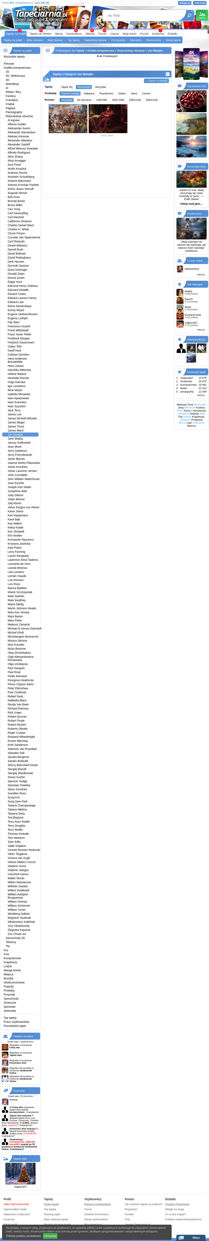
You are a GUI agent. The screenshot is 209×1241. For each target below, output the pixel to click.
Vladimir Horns (17, 866)
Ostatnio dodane (70, 93)
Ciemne (146, 93)
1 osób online (195, 260)
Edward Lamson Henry (22, 298)
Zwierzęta (10, 1010)
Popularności (106, 93)
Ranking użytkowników (97, 1204)
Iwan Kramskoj (17, 402)
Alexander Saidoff (19, 144)
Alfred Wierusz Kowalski (23, 148)
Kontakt (129, 1214)
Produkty (9, 990)
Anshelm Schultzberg (21, 176)
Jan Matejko (15, 434)
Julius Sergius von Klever (23, 507)
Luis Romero (16, 580)
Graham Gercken (18, 354)
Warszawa (200, 404)
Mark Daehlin (16, 596)
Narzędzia (136, 40)
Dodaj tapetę (173, 40)
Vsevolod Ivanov (18, 874)
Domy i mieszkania (195, 410)
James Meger (16, 422)
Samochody (11, 998)
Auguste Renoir (17, 193)
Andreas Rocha (17, 172)
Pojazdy (9, 986)
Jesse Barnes (16, 458)
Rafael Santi (15, 696)
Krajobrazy (10, 962)
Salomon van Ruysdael (22, 748)
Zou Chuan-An (17, 934)
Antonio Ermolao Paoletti (23, 184)
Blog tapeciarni (93, 1224)
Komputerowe (12, 958)
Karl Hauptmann (18, 515)
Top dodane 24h (196, 86)
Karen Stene (15, 511)
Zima (190, 404)
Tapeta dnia (20, 1158)
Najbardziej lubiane (95, 40)
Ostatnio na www (23, 1036)
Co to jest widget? (175, 1214)
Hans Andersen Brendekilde (17, 360)
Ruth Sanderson (18, 744)
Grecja (187, 416)
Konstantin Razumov (21, 539)
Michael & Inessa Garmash (25, 628)
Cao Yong (14, 209)
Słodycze (185, 419)
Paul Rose (14, 672)
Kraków (200, 407)
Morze (182, 422)
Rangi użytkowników (96, 1219)
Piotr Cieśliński (17, 692)
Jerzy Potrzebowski (20, 454)
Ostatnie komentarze (96, 1214)
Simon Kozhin (16, 777)
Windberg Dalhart (19, 913)
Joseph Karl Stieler (20, 487)
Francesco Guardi (19, 326)
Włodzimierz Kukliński (21, 921)
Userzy (114, 33)
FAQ (127, 1219)
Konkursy (158, 33)
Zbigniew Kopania (19, 930)
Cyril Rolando (16, 241)
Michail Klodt (16, 632)
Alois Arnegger (17, 160)
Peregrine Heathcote (21, 680)
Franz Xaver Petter (20, 334)
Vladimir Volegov (18, 870)
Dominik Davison (18, 265)
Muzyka (8, 978)
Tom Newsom (16, 837)
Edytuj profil (10, 1224)
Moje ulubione (35, 40)
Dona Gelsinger (17, 269)
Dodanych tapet (196, 372)
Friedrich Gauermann (21, 342)
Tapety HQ (67, 87)
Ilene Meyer (15, 390)
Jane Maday (15, 438)
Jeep (181, 407)
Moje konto (129, 33)
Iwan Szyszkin (17, 406)
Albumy (90, 33)
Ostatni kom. (194, 213)
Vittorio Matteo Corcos (22, 862)
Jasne (134, 93)
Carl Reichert (16, 217)
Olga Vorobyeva (18, 664)
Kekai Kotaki (15, 527)
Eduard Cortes (17, 294)
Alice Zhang (15, 156)
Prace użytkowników (16, 1021)
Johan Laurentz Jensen (22, 471)
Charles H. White (18, 229)
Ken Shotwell (16, 531)
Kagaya (10, 108)
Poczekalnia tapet (15, 1025)
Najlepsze (89, 93)
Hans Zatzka (16, 365)
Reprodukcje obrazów (19, 116)
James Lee (14, 414)
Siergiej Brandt (17, 769)
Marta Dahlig (16, 604)
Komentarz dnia (196, 166)
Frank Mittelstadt (18, 330)
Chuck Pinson (16, 233)
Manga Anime (12, 970)
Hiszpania (183, 413)
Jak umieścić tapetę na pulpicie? (144, 1204)
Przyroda (9, 994)
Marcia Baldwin (17, 588)
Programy (197, 419)
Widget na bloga (174, 1209)
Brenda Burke (16, 201)
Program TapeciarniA (177, 1204)
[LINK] (31, 1131)
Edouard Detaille (18, 290)
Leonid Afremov (17, 567)
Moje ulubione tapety (56, 1219)
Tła (7, 946)
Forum (102, 33)
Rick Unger (15, 712)
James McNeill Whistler (22, 418)
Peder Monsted (17, 676)
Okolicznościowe (14, 982)
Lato (189, 422)
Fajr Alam (14, 322)
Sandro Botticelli (18, 761)
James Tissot (16, 426)
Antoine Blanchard (19, 180)
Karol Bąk (14, 519)
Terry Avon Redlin (19, 821)
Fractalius (12, 100)
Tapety (80, 50)
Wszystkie (100, 87)
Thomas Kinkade (18, 833)
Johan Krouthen (18, 466)
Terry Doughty (16, 825)
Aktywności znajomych (17, 1214)
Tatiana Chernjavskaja (22, 805)
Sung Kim (14, 797)
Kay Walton (15, 523)
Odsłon (122, 93)
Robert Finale (16, 720)
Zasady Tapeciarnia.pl (137, 1224)
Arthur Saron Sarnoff (21, 189)
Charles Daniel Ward (21, 225)
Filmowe (9, 63)
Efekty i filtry (13, 92)
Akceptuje (50, 1235)
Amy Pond (14, 164)
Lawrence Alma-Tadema (23, 559)
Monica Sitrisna (17, 640)
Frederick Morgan (19, 338)
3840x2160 (152, 100)
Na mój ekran (84, 100)
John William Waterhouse (24, 479)
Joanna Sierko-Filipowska (24, 462)
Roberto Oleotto (18, 728)
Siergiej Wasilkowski (20, 773)
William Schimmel (19, 905)
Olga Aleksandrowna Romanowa (21, 658)
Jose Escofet (16, 483)
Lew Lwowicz (16, 572)
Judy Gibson (15, 495)
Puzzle (144, 33)
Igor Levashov (16, 386)
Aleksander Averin (19, 128)
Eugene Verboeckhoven (23, 314)
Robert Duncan (17, 716)
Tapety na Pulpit (16, 33)
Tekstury (11, 942)
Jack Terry (14, 410)
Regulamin (131, 1209)
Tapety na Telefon (40, 33)
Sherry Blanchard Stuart (23, 765)
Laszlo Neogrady (18, 555)
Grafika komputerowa (17, 67)
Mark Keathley (17, 600)
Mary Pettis (15, 620)
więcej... (202, 274)
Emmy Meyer (16, 310)
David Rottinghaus (19, 257)
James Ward (15, 430)
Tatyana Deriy (16, 813)
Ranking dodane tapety (57, 1224)
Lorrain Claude (17, 576)
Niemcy (191, 425)
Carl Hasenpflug (18, 213)
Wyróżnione (84, 87)
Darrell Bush (15, 249)
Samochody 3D (15, 938)
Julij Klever (14, 503)
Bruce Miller (15, 205)
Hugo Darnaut (16, 382)
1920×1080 (118, 100)
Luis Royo (14, 584)
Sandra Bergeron (18, 757)
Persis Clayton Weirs (21, 684)
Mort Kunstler (16, 644)
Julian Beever (16, 499)
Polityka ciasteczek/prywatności (183, 1219)
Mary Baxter (15, 616)
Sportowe (10, 1006)
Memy (59, 33)
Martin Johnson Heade (22, 608)
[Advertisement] (107, 166)
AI (7, 87)
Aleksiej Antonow (18, 136)
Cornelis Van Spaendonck (24, 237)
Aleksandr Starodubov (22, 132)
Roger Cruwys (17, 732)
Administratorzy (196, 339)
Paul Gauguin (16, 668)
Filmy (180, 410)
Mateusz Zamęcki (19, 624)
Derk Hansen (16, 261)
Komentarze (74, 33)
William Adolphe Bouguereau (18, 896)
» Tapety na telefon (156, 80)
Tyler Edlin (14, 841)
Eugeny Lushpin (18, 318)
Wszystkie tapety (14, 56)
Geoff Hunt (14, 350)
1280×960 (101, 100)
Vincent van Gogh (19, 858)
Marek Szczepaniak (20, 592)
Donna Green (16, 277)
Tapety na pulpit (13, 40)
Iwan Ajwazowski (18, 398)
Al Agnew (13, 120)
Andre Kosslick (17, 168)
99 (104, 30)
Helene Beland (17, 374)
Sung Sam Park (17, 801)
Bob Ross (14, 197)
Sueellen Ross (17, 793)
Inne (6, 954)
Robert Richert (17, 724)
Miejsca (8, 974)
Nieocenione (153, 40)
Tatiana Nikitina (17, 809)
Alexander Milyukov (20, 140)
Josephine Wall (17, 491)
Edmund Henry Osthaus (23, 285)
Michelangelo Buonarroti (23, 636)
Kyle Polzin (15, 547)
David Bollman (17, 253)
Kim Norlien (15, 535)
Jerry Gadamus (17, 450)
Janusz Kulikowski (19, 442)
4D (7, 79)
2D (7, 71)
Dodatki (172, 33)
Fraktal (10, 104)
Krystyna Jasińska (19, 543)
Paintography (14, 112)
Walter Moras (16, 878)
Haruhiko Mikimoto (19, 370)
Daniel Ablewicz (17, 245)
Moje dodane (55, 40)
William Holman (17, 901)
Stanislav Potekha (19, 785)
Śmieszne (10, 1002)
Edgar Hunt (15, 281)
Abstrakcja (12, 83)
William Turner (17, 909)
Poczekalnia (118, 40)
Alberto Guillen (17, 124)
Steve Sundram (17, 789)
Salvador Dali (16, 753)
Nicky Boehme (17, 648)
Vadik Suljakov (17, 845)
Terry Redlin (15, 829)
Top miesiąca (195, 284)
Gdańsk (194, 413)
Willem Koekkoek (18, 890)
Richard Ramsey (18, 708)
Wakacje (182, 404)
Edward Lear (16, 302)
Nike (202, 413)
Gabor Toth (15, 346)
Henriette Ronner (18, 378)
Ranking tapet (52, 1214)
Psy (180, 416)
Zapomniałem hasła (15, 1209)
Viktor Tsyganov (17, 854)
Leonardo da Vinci (19, 563)
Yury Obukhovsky (19, 925)
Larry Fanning (16, 551)
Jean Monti (14, 446)
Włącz (196, 1237)
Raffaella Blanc (17, 700)
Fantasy (11, 96)
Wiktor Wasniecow (19, 882)
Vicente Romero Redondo (24, 850)
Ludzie (8, 966)
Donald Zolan (16, 273)
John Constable (17, 475)
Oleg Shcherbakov (19, 652)
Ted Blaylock (16, 817)
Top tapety (73, 40)
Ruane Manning (18, 740)
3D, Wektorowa (15, 75)
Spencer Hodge (17, 781)
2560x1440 (135, 100)
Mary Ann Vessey (18, 612)
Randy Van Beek (18, 704)
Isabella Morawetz (19, 394)
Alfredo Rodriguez (19, 152)
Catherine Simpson (20, 221)
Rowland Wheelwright (21, 736)
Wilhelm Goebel (18, 886)
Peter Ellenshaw (18, 688)
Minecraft (189, 407)
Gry (6, 950)
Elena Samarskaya (20, 306)
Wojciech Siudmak (19, 917)
